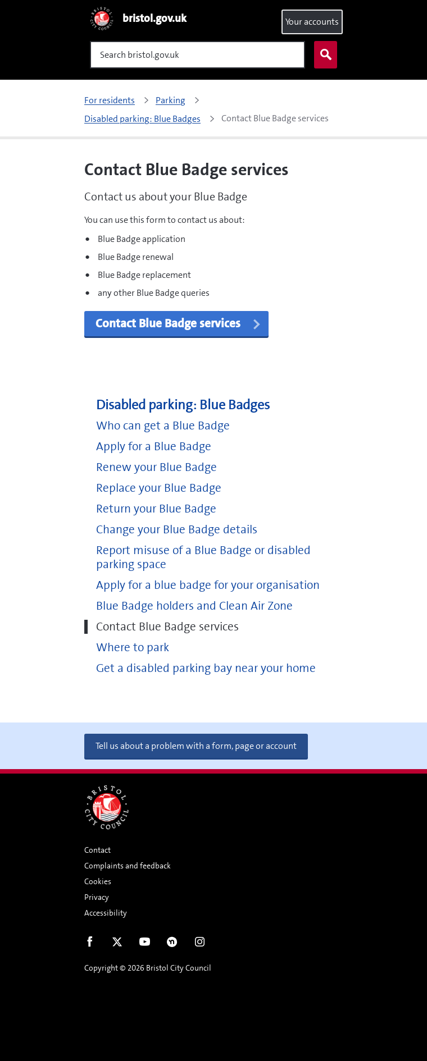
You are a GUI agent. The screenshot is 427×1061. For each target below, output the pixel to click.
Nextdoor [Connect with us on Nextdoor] (172, 944)
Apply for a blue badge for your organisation (208, 585)
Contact (97, 850)
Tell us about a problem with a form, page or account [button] (196, 746)
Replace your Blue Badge (158, 488)
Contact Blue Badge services (167, 627)
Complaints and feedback (127, 866)
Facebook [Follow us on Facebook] (89, 944)
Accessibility (105, 913)
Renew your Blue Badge (156, 467)
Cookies (97, 881)
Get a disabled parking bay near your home (206, 668)
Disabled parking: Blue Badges (183, 405)
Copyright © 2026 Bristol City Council (147, 968)
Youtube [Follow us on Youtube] (144, 944)
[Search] (197, 54)
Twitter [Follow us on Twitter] (117, 944)
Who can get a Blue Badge (163, 426)
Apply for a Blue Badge (153, 447)
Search (323, 55)
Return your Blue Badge (156, 509)
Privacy (96, 897)
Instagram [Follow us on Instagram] (199, 944)
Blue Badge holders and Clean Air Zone (194, 606)
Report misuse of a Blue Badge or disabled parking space (203, 557)
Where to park (132, 648)
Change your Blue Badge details (176, 530)
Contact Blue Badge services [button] (179, 323)
